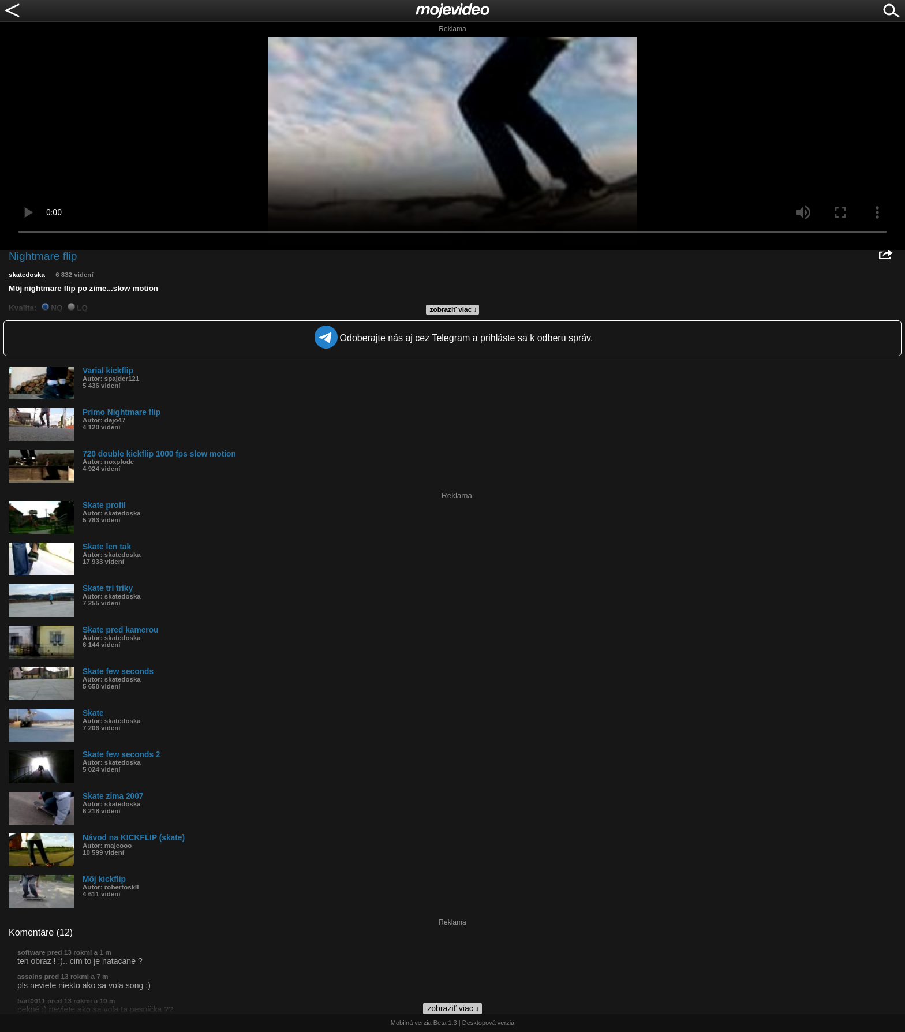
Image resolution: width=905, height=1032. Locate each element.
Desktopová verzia (488, 1022)
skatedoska (27, 274)
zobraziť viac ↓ (453, 309)
